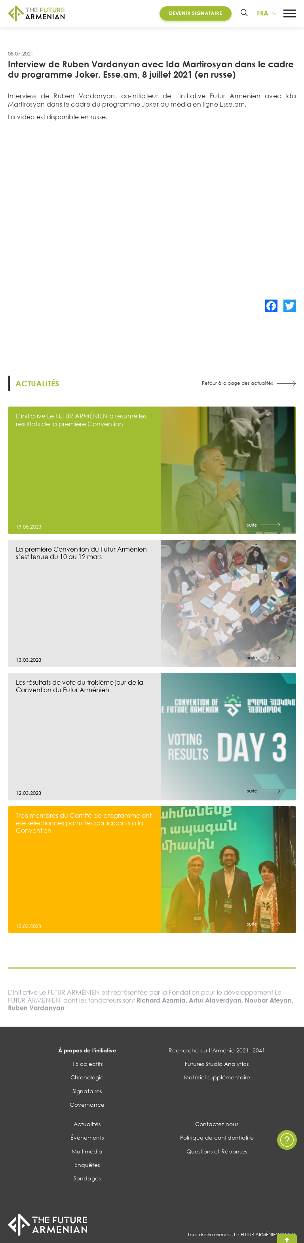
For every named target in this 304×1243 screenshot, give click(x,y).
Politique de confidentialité (217, 1138)
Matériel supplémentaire (217, 1078)
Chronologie (87, 1078)
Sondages (87, 1179)
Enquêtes (87, 1166)
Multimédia (87, 1152)
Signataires (87, 1091)
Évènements (87, 1138)
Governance (87, 1105)
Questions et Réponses (216, 1152)
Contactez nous (216, 1125)
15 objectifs (87, 1065)
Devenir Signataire (194, 13)
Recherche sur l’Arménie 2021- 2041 (217, 1051)
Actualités (87, 1125)
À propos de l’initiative (87, 1051)
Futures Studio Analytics (217, 1065)
